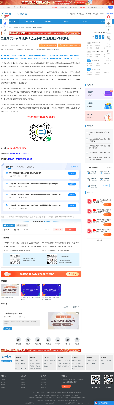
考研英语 (94, 360)
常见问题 (43, 382)
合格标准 (89, 65)
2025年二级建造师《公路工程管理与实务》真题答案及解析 (22, 246)
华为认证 (46, 360)
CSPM (17, 363)
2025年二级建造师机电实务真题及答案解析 (55, 250)
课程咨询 (108, 24)
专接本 (102, 363)
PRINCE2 (23, 366)
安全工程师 (61, 366)
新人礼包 (108, 17)
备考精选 (6, 17)
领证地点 (97, 72)
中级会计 (80, 360)
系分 (31, 360)
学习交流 (104, 21)
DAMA (17, 369)
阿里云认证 (52, 360)
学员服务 (108, 31)
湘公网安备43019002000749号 (77, 397)
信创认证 (46, 366)
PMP (16, 360)
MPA (93, 366)
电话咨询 (108, 45)
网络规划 (32, 363)
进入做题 (105, 186)
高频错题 (48, 341)
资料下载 (9, 167)
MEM (93, 363)
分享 (5, 31)
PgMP (17, 366)
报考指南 (97, 48)
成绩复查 (97, 65)
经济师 (59, 360)
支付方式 (3, 384)
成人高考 (109, 360)
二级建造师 (67, 363)
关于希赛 (43, 379)
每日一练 (67, 341)
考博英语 (88, 360)
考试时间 (89, 54)
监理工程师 (67, 366)
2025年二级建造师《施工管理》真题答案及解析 (57, 246)
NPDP (22, 360)
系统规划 (32, 366)
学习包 (88, 14)
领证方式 (106, 72)
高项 (37, 360)
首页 (2, 7)
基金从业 (80, 366)
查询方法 (106, 63)
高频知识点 (38, 341)
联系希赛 (43, 384)
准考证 (97, 57)
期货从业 (74, 369)
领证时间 (89, 72)
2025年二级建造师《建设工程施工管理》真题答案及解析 (21, 243)
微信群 (23, 7)
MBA (87, 363)
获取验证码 (58, 230)
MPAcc (88, 366)
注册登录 (3, 379)
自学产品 (23, 379)
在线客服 (66, 386)
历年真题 (18, 341)
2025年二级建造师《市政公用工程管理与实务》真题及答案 (60, 243)
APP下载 (108, 59)
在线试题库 (25, 153)
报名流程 (89, 48)
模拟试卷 (28, 341)
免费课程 (20, 167)
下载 (107, 204)
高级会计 (74, 363)
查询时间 (89, 63)
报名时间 (97, 46)
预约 (70, 230)
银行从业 (80, 363)
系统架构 (38, 363)
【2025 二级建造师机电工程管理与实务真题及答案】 (29, 55)
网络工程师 (38, 369)
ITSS (45, 363)
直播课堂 (80, 14)
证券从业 (74, 366)
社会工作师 (67, 360)
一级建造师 (61, 363)
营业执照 (43, 387)
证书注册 (89, 74)
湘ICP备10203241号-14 (62, 397)
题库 (95, 14)
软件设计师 (32, 369)
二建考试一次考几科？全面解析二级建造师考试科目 (28, 27)
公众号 (108, 52)
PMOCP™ (24, 363)
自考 (102, 360)
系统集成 (38, 366)
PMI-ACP (23, 369)
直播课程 (11, 159)
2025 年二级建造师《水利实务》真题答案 (17, 250)
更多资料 (74, 167)
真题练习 (30, 167)
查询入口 (97, 63)
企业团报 (108, 38)
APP (16, 7)
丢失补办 (97, 74)
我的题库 (109, 167)
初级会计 (74, 360)
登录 (110, 7)
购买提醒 (3, 387)
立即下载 (72, 173)
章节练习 (57, 341)
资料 (102, 14)
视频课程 (71, 14)
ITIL (51, 363)
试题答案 (77, 341)
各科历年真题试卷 (14, 153)
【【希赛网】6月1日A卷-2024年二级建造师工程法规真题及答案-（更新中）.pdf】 (46, 58)
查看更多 (99, 240)
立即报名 (7, 329)
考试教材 (97, 54)
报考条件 (89, 46)
